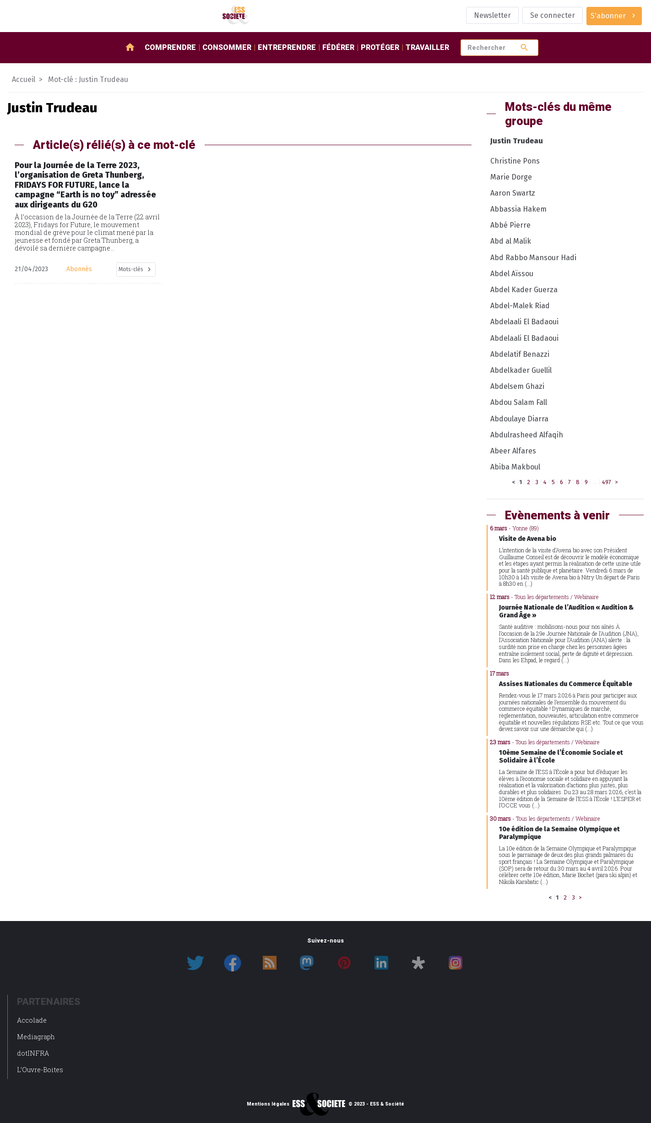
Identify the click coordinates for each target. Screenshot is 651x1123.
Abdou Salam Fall (518, 402)
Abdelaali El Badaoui (524, 321)
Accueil (23, 79)
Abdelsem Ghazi (517, 386)
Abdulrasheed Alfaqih (526, 435)
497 (606, 482)
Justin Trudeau (516, 140)
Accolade (32, 1020)
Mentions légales (268, 1104)
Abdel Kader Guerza (524, 289)
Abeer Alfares (513, 451)
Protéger (380, 47)
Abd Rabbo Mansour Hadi (533, 257)
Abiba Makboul (515, 467)
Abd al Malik (510, 241)
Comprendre (170, 47)
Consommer (226, 47)
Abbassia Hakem (518, 209)
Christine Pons (515, 161)
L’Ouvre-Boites (40, 1069)
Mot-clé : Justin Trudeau (88, 79)
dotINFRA (33, 1053)
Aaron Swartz (512, 193)
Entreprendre (287, 47)
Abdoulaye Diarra (519, 418)
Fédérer (338, 47)
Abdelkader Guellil (521, 370)
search (524, 47)
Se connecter (552, 15)
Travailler (427, 47)
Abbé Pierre (510, 225)
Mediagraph (36, 1036)
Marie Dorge (511, 177)
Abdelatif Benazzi (519, 354)
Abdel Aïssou (511, 273)
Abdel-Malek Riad (520, 305)
